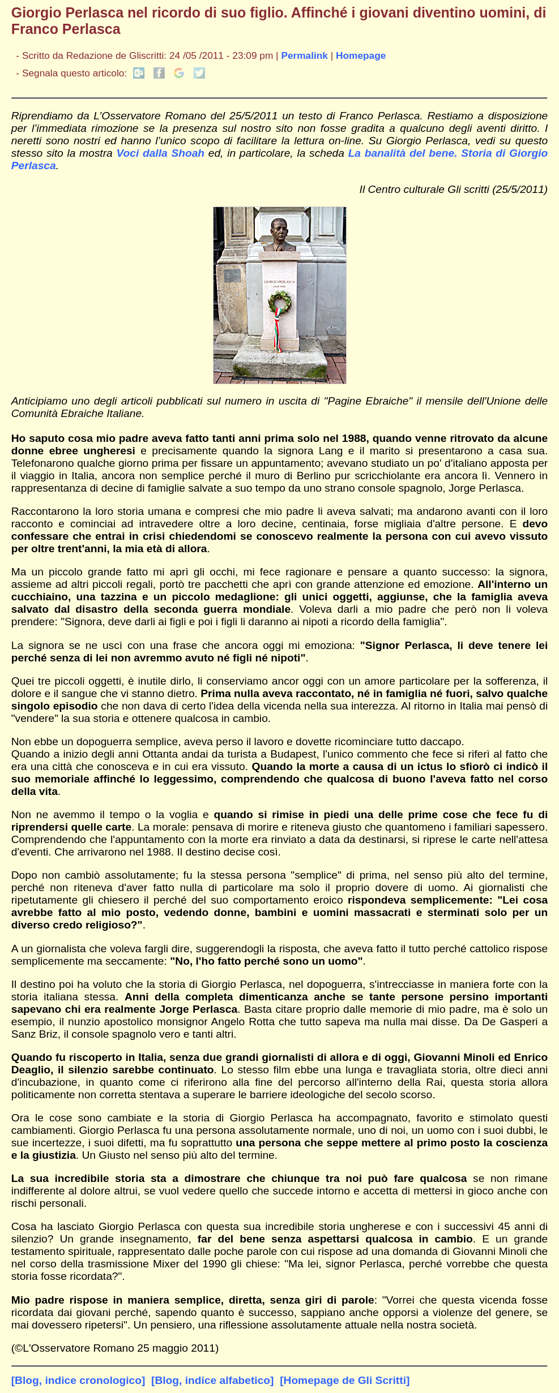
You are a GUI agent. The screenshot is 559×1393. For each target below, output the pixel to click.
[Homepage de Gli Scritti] (344, 1380)
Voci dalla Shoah (160, 153)
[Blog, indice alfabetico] (212, 1380)
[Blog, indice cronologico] (78, 1380)
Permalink (304, 55)
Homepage (361, 55)
